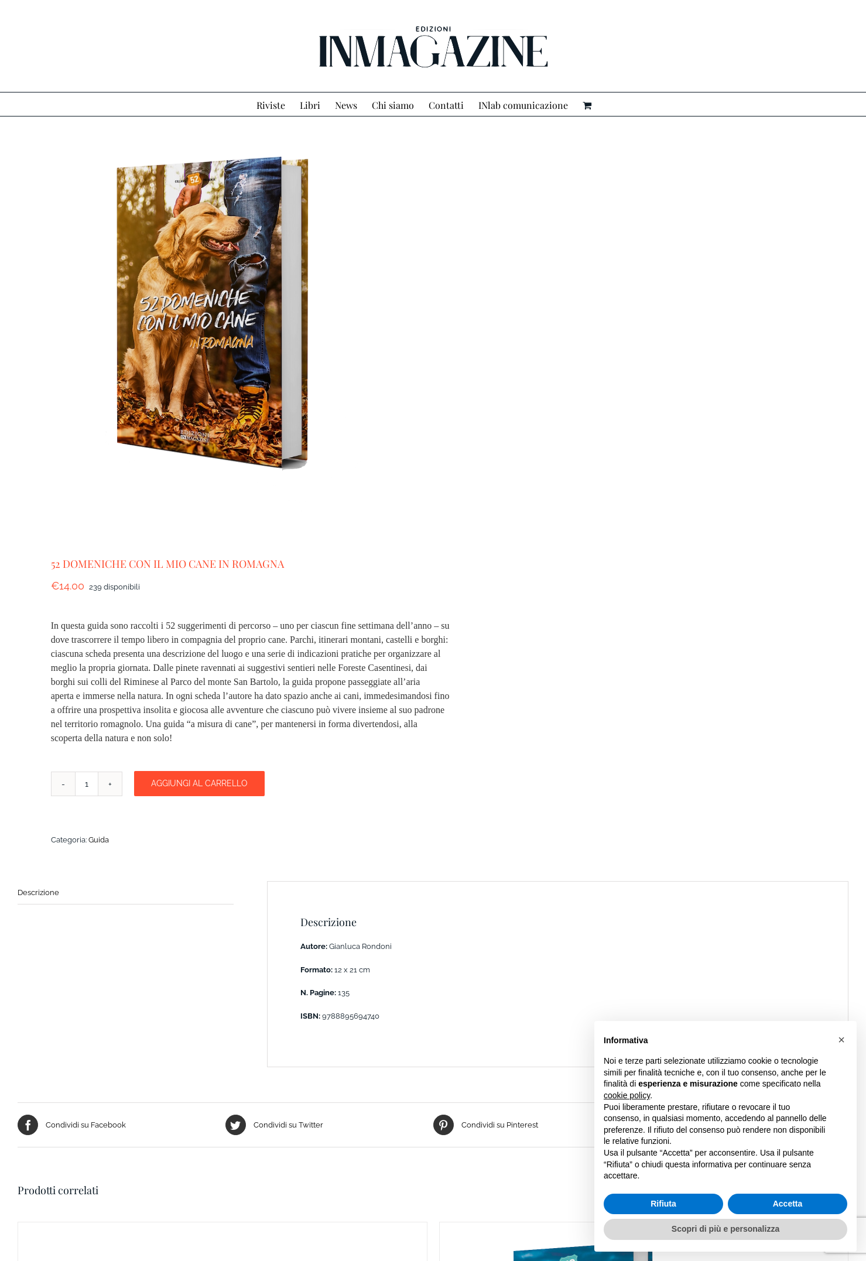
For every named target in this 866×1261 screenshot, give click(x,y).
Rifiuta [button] (663, 1203)
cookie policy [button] (627, 1095)
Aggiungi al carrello (199, 783)
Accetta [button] (788, 1203)
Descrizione (38, 892)
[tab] (126, 893)
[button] (841, 1039)
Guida (98, 839)
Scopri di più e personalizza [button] (725, 1228)
